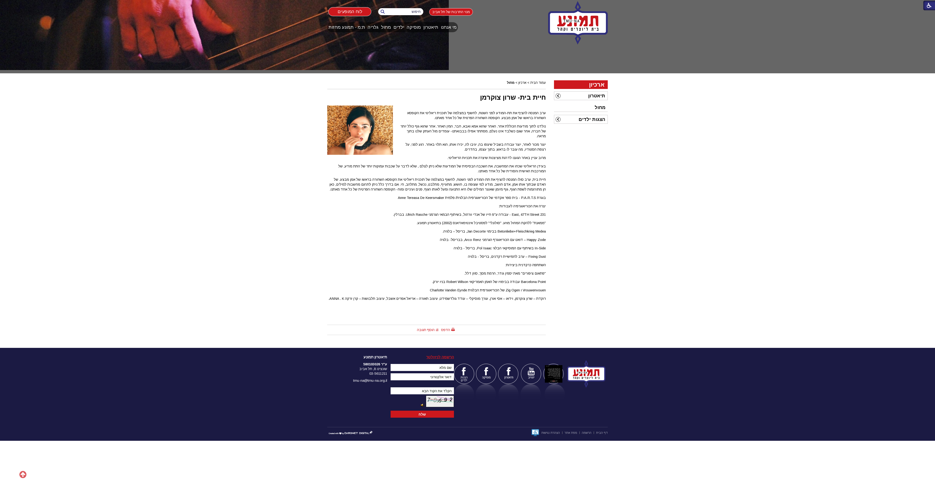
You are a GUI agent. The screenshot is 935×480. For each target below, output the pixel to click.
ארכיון (522, 83)
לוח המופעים (350, 11)
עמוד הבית (538, 83)
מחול (386, 27)
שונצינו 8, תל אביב (373, 369)
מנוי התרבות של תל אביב (451, 12)
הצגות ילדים (592, 119)
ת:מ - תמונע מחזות (346, 27)
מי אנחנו (449, 27)
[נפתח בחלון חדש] (535, 432)
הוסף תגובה (426, 330)
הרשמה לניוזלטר (440, 357)
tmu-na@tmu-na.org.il (370, 380)
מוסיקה (414, 27)
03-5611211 (378, 373)
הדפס (445, 330)
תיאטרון (430, 27)
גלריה (373, 27)
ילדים (398, 27)
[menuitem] (449, 27)
